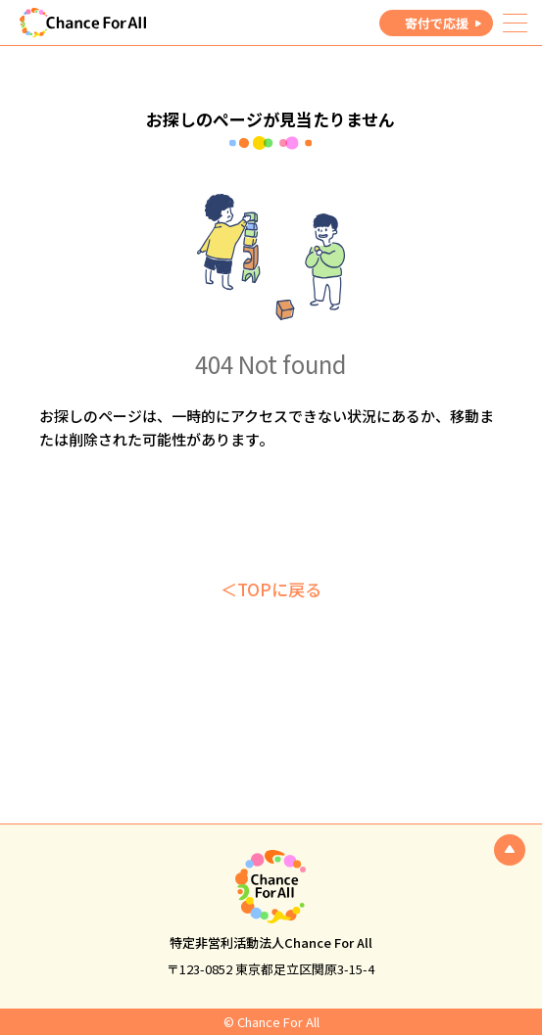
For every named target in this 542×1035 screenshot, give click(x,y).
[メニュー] (514, 23)
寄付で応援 (436, 23)
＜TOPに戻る (271, 589)
